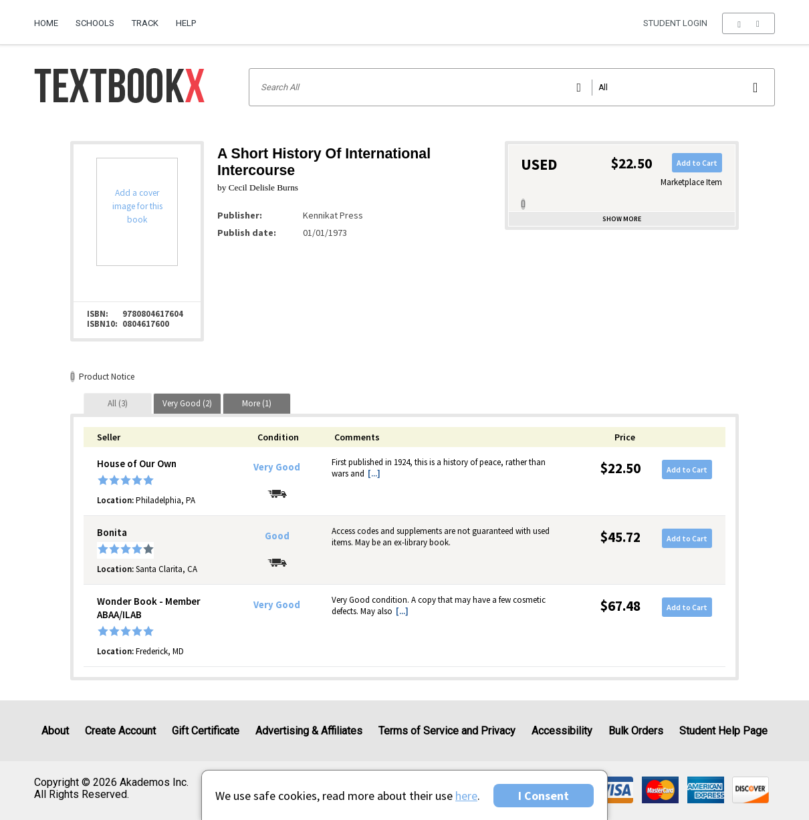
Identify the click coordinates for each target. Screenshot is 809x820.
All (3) (118, 403)
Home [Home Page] (46, 23)
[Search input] (512, 87)
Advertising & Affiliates (308, 730)
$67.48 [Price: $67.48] (620, 606)
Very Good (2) (187, 403)
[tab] (118, 403)
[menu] (748, 23)
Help (186, 23)
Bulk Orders (635, 730)
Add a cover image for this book (137, 206)
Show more (621, 219)
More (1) (256, 403)
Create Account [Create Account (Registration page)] (120, 730)
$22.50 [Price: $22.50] (620, 468)
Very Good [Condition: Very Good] (276, 467)
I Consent (543, 795)
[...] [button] (374, 473)
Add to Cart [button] (697, 163)
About (55, 730)
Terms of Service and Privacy (446, 730)
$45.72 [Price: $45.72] (620, 537)
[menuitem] (50, 18)
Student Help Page (723, 730)
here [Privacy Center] (466, 795)
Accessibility (562, 730)
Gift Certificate (205, 730)
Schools (95, 23)
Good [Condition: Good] (277, 536)
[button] (748, 23)
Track (145, 23)
